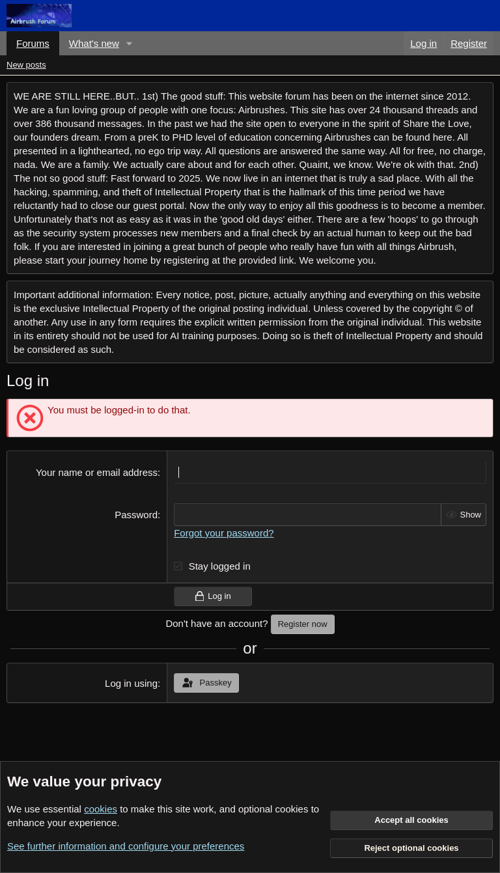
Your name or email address (97, 472)
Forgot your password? (223, 532)
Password (136, 514)
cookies (100, 808)
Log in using (131, 683)
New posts (26, 65)
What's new (94, 43)
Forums (32, 43)
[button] (129, 43)
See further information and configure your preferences (125, 846)
